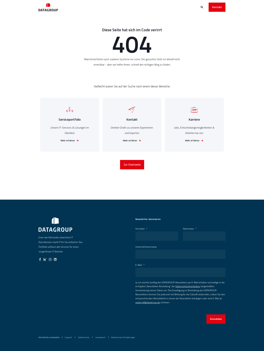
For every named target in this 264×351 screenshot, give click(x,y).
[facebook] (40, 258)
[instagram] (50, 258)
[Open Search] (202, 7)
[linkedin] (55, 258)
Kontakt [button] (217, 7)
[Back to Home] (48, 7)
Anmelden (216, 319)
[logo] (55, 224)
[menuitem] (68, 337)
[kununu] (45, 258)
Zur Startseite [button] (132, 172)
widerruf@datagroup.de (147, 302)
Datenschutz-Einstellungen (123, 337)
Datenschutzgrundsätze (187, 286)
